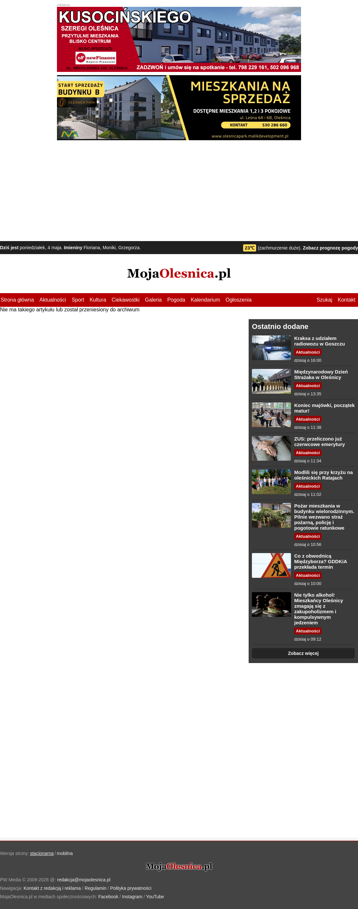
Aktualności (52, 300)
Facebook (108, 896)
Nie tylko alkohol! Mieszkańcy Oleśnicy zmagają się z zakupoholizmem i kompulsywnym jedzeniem (318, 608)
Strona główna (17, 300)
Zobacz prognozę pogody (330, 248)
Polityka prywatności (131, 888)
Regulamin (95, 888)
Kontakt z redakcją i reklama (52, 888)
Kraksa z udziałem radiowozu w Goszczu (319, 340)
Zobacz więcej (303, 653)
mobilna (65, 853)
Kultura (98, 300)
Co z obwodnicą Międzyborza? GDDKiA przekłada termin (320, 561)
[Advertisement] (179, 189)
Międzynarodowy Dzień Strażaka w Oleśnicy (321, 374)
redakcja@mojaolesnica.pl (84, 879)
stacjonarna (41, 853)
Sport (78, 300)
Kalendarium (205, 300)
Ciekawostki (125, 300)
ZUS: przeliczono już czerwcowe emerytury (319, 441)
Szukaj (324, 300)
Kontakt (346, 300)
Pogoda (176, 300)
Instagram (132, 896)
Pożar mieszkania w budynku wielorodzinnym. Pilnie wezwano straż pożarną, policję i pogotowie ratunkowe (324, 517)
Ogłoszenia (239, 300)
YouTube (155, 896)
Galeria (153, 300)
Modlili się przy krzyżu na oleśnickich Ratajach (323, 475)
